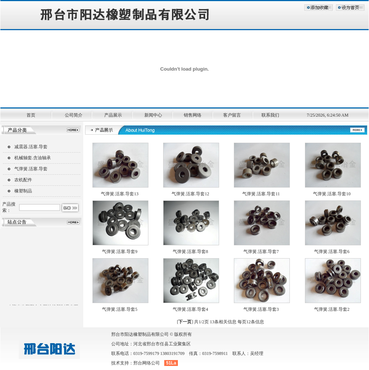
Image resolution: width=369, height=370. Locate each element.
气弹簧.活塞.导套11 (261, 193)
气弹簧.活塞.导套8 (190, 251)
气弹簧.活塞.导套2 (331, 309)
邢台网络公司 (146, 363)
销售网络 (195, 115)
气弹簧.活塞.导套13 (119, 193)
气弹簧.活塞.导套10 (332, 193)
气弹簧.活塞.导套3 (261, 309)
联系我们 (273, 115)
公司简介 (74, 115)
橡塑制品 (23, 190)
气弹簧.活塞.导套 (31, 168)
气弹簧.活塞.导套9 (119, 251)
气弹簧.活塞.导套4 (190, 309)
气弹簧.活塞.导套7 (261, 251)
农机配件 (23, 179)
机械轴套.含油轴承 (32, 157)
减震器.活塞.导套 (31, 146)
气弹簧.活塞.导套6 (331, 251)
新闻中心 (155, 115)
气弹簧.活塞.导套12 (190, 193)
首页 (31, 115)
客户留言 (235, 115)
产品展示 (114, 115)
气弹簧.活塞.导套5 (119, 309)
